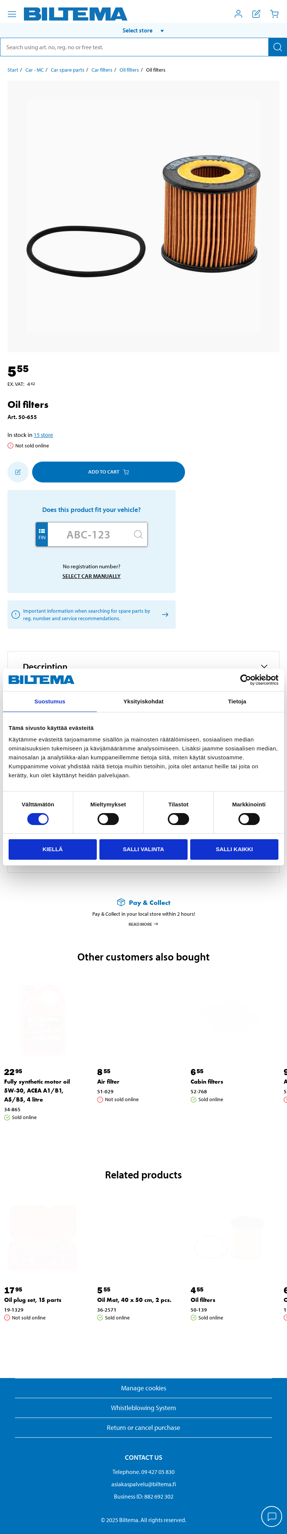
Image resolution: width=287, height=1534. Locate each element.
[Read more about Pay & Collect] (143, 902)
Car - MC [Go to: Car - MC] (34, 69)
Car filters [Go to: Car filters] (102, 69)
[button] (143, 30)
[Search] (277, 47)
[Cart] (274, 14)
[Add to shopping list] (17, 472)
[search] (143, 47)
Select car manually (91, 575)
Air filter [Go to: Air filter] (108, 1081)
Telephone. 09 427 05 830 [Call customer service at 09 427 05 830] (143, 1471)
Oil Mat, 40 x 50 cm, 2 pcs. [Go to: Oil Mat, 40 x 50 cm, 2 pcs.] (134, 1300)
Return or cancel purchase (143, 1427)
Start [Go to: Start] (12, 69)
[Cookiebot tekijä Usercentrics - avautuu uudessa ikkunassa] (245, 679)
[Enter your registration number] (88, 534)
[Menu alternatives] (12, 14)
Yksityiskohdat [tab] (143, 701)
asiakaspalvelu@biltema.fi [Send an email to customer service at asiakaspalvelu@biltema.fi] (143, 1484)
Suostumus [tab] (49, 701)
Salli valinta (143, 849)
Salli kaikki (234, 849)
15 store (43, 434)
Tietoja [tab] (237, 701)
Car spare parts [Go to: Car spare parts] (67, 69)
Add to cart (108, 471)
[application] (272, 1517)
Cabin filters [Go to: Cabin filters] (207, 1081)
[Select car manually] (164, 614)
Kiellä (53, 849)
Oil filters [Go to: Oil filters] (129, 69)
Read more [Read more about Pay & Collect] (144, 924)
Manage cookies (143, 1388)
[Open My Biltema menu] (238, 14)
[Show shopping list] (256, 14)
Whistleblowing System (143, 1407)
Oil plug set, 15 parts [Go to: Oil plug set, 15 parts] (32, 1300)
